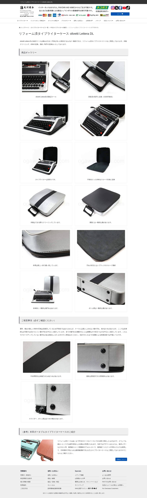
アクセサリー (66, 20)
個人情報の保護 (25, 482)
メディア (98, 20)
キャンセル (51, 485)
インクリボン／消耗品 (38, 20)
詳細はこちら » (121, 459)
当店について (108, 20)
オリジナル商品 (53, 20)
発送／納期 (51, 478)
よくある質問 (106, 475)
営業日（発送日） (26, 475)
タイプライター (22, 20)
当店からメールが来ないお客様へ (113, 485)
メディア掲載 (79, 475)
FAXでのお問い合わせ (109, 482)
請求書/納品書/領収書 (54, 488)
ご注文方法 (24, 488)
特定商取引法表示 (26, 478)
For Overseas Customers (110, 488)
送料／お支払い (78, 20)
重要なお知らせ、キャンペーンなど (86, 482)
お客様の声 (89, 20)
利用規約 (23, 485)
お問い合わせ (120, 20)
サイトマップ (79, 485)
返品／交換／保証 (53, 482)
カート (120, 14)
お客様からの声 (80, 478)
